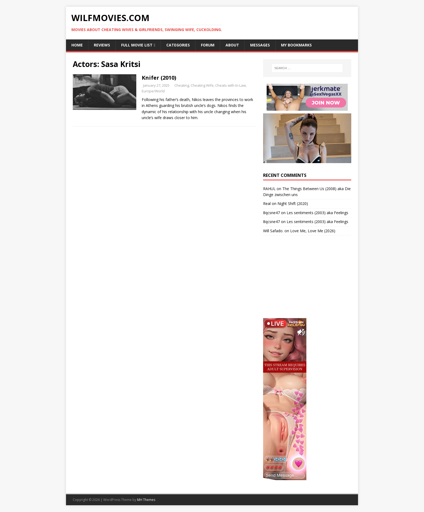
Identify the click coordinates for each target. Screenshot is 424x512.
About (232, 45)
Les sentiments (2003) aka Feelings (317, 212)
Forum (207, 45)
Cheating (181, 85)
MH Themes (146, 499)
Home (77, 45)
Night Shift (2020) (292, 203)
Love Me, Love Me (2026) (312, 230)
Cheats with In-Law (230, 85)
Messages (260, 45)
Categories (178, 45)
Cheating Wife (202, 85)
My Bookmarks (296, 45)
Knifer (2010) (159, 77)
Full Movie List (137, 45)
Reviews (102, 45)
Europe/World (153, 91)
